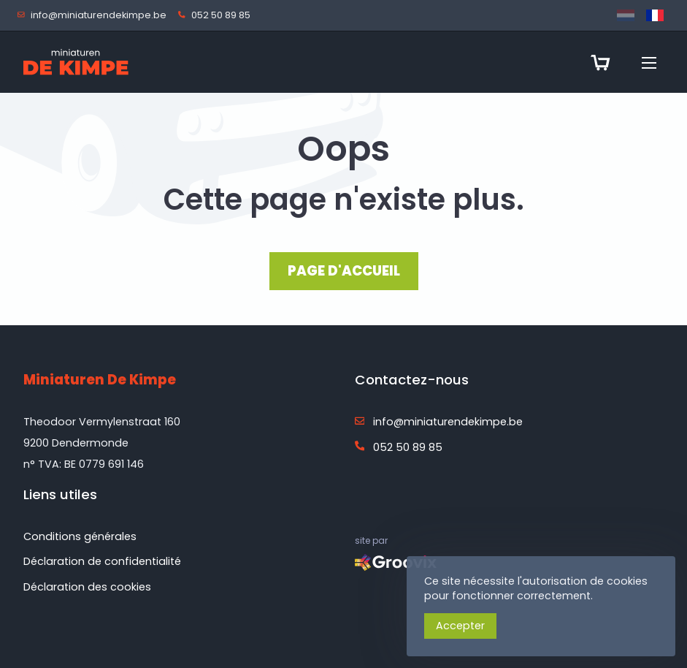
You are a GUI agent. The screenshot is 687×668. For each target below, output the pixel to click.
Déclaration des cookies (87, 587)
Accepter (460, 625)
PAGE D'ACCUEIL (344, 271)
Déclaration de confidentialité (102, 561)
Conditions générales (80, 536)
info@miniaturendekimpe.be (94, 15)
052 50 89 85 (217, 15)
